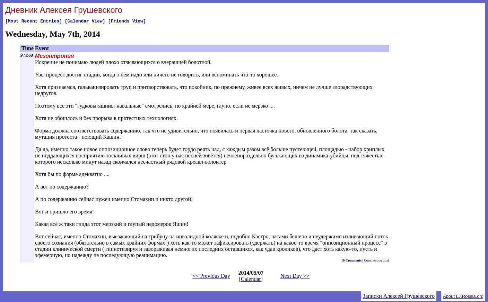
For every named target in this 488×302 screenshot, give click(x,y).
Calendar (251, 280)
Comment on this (376, 261)
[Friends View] (127, 22)
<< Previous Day (211, 277)
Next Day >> (295, 277)
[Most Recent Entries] (33, 22)
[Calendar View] (85, 22)
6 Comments (352, 261)
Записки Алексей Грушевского (399, 297)
